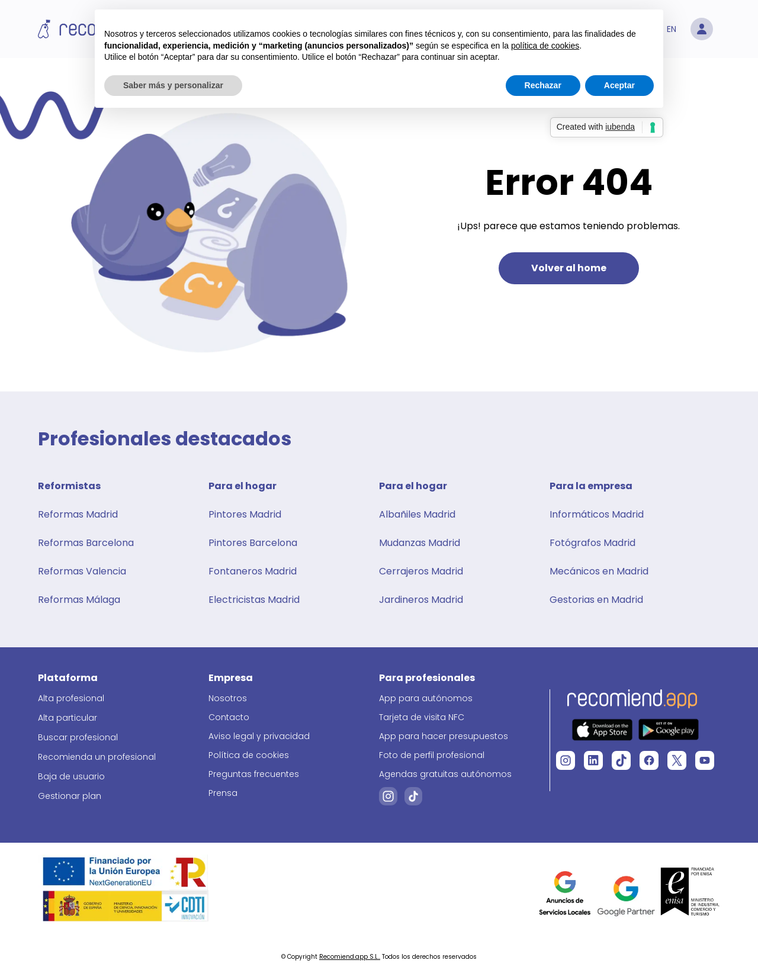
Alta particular (67, 718)
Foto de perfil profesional (431, 755)
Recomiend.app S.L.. (349, 956)
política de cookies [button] (545, 45)
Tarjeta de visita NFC (421, 717)
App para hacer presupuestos (443, 736)
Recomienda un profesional (97, 757)
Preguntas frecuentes (253, 774)
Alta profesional (71, 698)
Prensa (222, 793)
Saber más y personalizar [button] (173, 85)
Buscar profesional (78, 737)
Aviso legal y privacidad (259, 736)
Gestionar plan (69, 796)
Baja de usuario (71, 776)
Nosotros (227, 698)
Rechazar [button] (543, 85)
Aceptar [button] (619, 85)
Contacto (228, 717)
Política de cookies (248, 755)
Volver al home (568, 268)
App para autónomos (426, 698)
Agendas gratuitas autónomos (445, 774)
